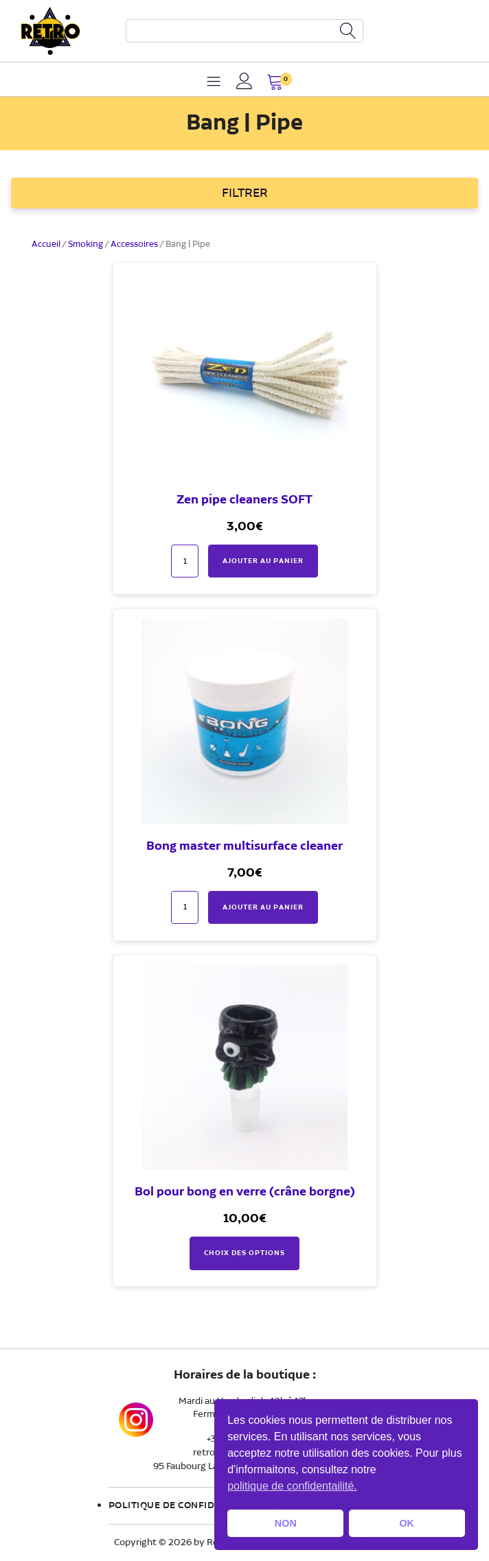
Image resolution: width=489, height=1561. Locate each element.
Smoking (85, 244)
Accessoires (134, 244)
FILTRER (245, 193)
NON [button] (286, 1523)
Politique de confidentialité (186, 1505)
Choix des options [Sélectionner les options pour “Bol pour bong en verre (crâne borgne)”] (244, 1253)
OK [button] (406, 1523)
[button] (275, 84)
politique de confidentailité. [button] (292, 1486)
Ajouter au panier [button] (263, 561)
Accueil (46, 244)
